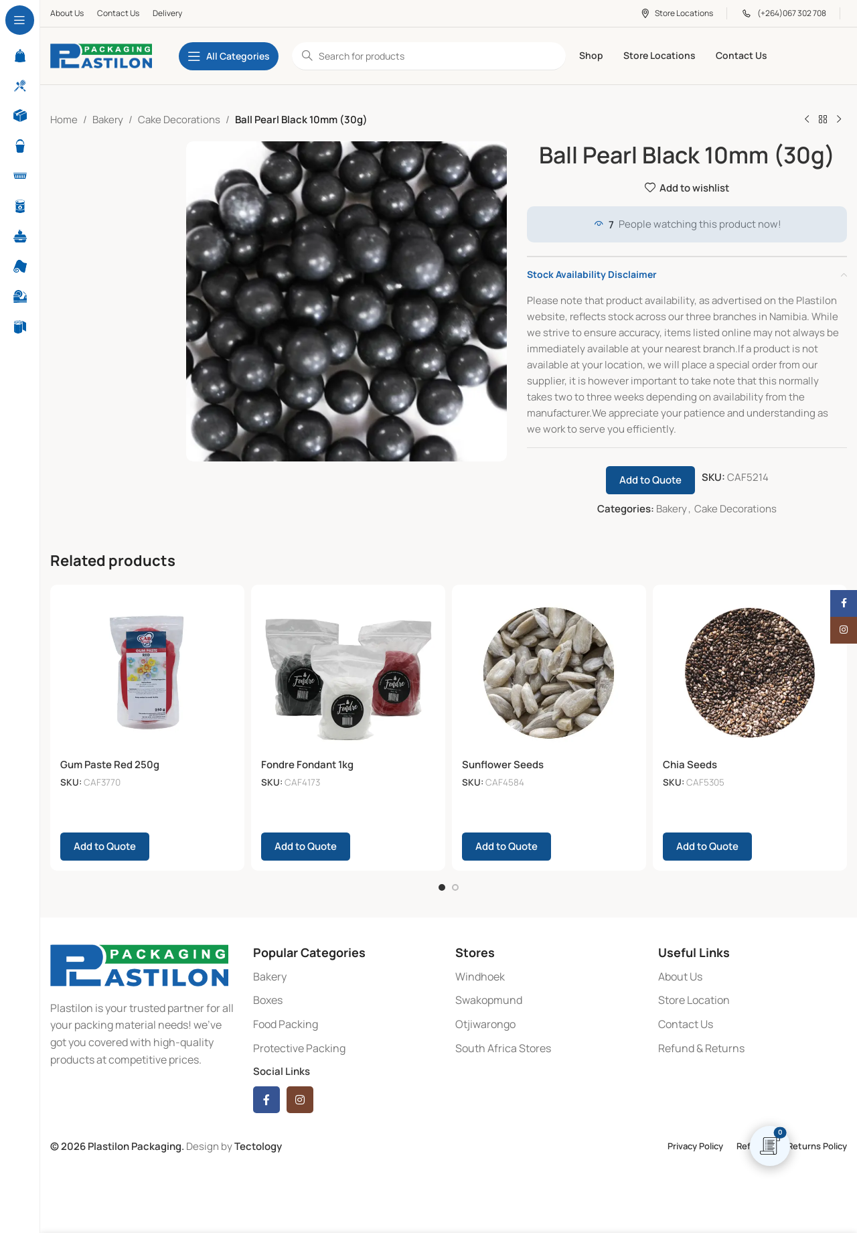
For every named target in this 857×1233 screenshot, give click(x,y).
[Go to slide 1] (442, 883)
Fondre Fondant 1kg (307, 764)
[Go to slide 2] (455, 883)
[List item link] (348, 973)
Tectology (258, 1142)
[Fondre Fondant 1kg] (348, 673)
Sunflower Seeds (503, 764)
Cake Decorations (179, 120)
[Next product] (839, 120)
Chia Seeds (690, 764)
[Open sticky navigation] (228, 56)
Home (64, 120)
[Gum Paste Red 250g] (147, 673)
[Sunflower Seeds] (549, 673)
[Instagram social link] (300, 1095)
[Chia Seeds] (750, 673)
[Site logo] (101, 55)
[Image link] (139, 960)
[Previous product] (807, 120)
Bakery (107, 120)
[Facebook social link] (266, 1095)
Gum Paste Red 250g (109, 764)
